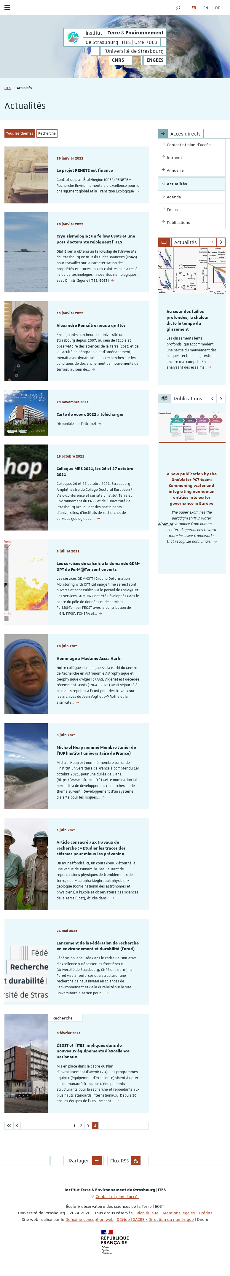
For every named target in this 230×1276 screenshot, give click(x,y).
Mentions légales (179, 1213)
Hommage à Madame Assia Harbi (89, 658)
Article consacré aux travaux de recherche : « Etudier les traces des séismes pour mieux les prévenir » (91, 848)
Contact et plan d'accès (117, 1196)
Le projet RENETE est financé (85, 170)
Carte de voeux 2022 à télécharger (90, 414)
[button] (178, 7)
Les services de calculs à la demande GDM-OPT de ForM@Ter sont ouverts (98, 566)
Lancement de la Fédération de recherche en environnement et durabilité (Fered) (98, 946)
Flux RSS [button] (119, 1160)
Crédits (205, 1213)
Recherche (47, 133)
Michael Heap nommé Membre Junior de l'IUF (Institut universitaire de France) (96, 750)
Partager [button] (79, 1160)
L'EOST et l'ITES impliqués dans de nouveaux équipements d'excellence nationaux (93, 1051)
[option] (192, 316)
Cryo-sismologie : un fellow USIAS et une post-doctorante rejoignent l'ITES (96, 239)
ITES (7, 87)
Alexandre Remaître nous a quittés (91, 325)
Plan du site (148, 1213)
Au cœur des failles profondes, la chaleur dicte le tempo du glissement (188, 320)
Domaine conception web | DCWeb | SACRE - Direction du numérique (130, 1219)
